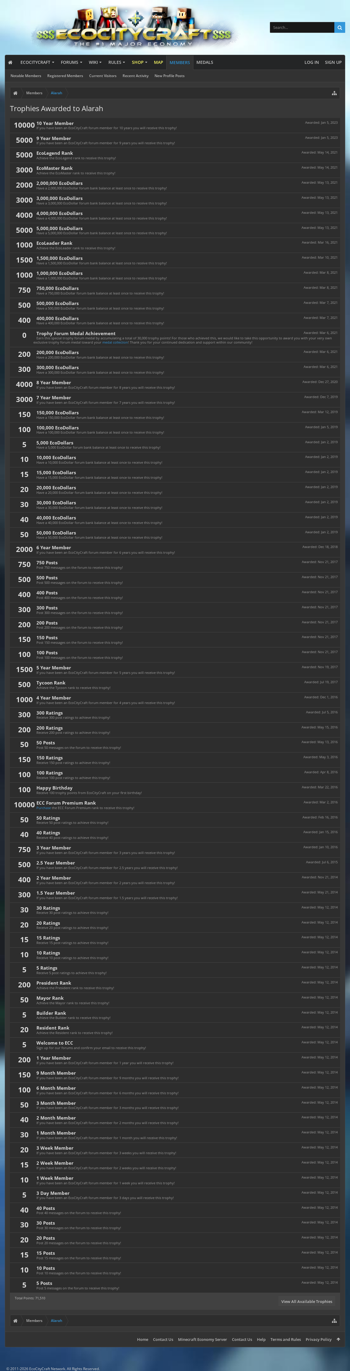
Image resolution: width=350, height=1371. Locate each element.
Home (142, 1339)
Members (180, 62)
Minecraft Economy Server (202, 1339)
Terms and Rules (285, 1339)
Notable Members (26, 75)
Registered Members (65, 75)
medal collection (115, 342)
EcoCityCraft (35, 62)
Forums (69, 62)
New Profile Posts (170, 75)
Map (158, 62)
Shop (138, 62)
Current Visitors (103, 75)
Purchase (43, 807)
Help (261, 1339)
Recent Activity (135, 75)
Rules (114, 62)
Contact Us (163, 1339)
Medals (204, 62)
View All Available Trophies (306, 1301)
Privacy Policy (319, 1339)
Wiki (93, 62)
